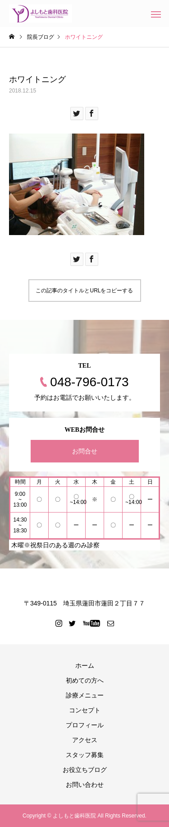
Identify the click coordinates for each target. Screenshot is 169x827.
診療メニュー (85, 695)
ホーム (84, 665)
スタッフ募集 (85, 754)
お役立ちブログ (85, 769)
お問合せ (84, 451)
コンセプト (84, 710)
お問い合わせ (85, 784)
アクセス (84, 740)
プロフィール (85, 725)
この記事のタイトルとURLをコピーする (84, 290)
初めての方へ (85, 680)
